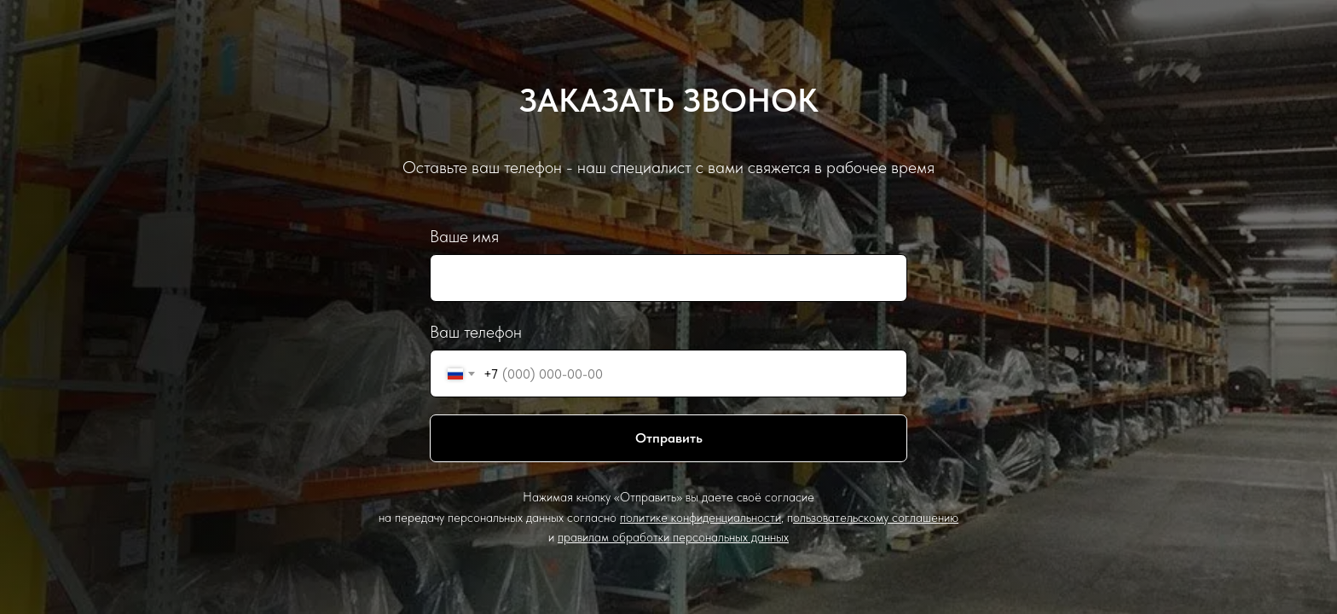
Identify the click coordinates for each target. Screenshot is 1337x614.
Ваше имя (464, 236)
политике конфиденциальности (700, 517)
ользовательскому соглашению (875, 517)
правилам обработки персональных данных (673, 537)
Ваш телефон (476, 331)
